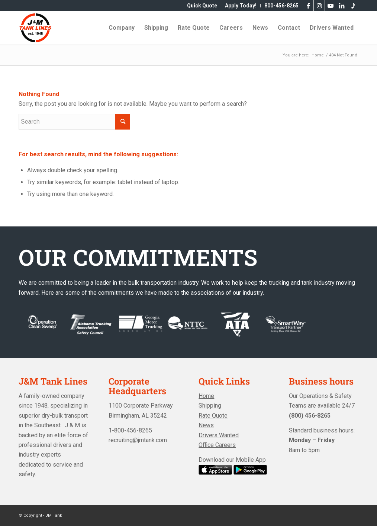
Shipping (210, 405)
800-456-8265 (281, 6)
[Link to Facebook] (308, 5)
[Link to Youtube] (330, 5)
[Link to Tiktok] (352, 5)
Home (206, 395)
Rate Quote (213, 415)
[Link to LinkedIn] (341, 5)
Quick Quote (202, 6)
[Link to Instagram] (319, 5)
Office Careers (217, 444)
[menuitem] (202, 5)
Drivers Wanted (219, 435)
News (206, 425)
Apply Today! (241, 6)
